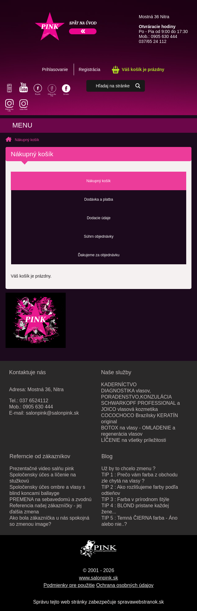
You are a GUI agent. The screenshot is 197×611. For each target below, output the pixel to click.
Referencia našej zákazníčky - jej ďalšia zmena (46, 508)
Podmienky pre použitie (69, 585)
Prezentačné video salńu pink (42, 468)
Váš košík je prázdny (143, 69)
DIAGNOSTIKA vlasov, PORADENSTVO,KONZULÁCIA (136, 394)
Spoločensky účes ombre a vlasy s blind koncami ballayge (47, 490)
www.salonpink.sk (98, 577)
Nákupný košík (27, 140)
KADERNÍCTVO (119, 384)
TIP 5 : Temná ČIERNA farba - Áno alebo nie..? (139, 521)
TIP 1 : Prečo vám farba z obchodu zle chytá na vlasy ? (139, 477)
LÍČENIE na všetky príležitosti (133, 440)
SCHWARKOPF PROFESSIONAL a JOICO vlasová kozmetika (140, 406)
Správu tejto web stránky (60, 602)
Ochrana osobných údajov (125, 585)
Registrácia (89, 69)
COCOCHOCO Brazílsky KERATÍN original (139, 418)
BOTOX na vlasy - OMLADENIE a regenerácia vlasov (138, 431)
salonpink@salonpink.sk (52, 413)
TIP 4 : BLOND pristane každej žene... (135, 508)
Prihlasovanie (55, 69)
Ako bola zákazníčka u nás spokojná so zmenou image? (49, 521)
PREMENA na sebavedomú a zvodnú (51, 499)
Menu (22, 125)
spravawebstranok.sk (140, 602)
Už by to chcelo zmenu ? (128, 468)
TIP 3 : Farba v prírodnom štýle (135, 499)
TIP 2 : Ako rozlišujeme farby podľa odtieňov (139, 490)
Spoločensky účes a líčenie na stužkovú (43, 477)
